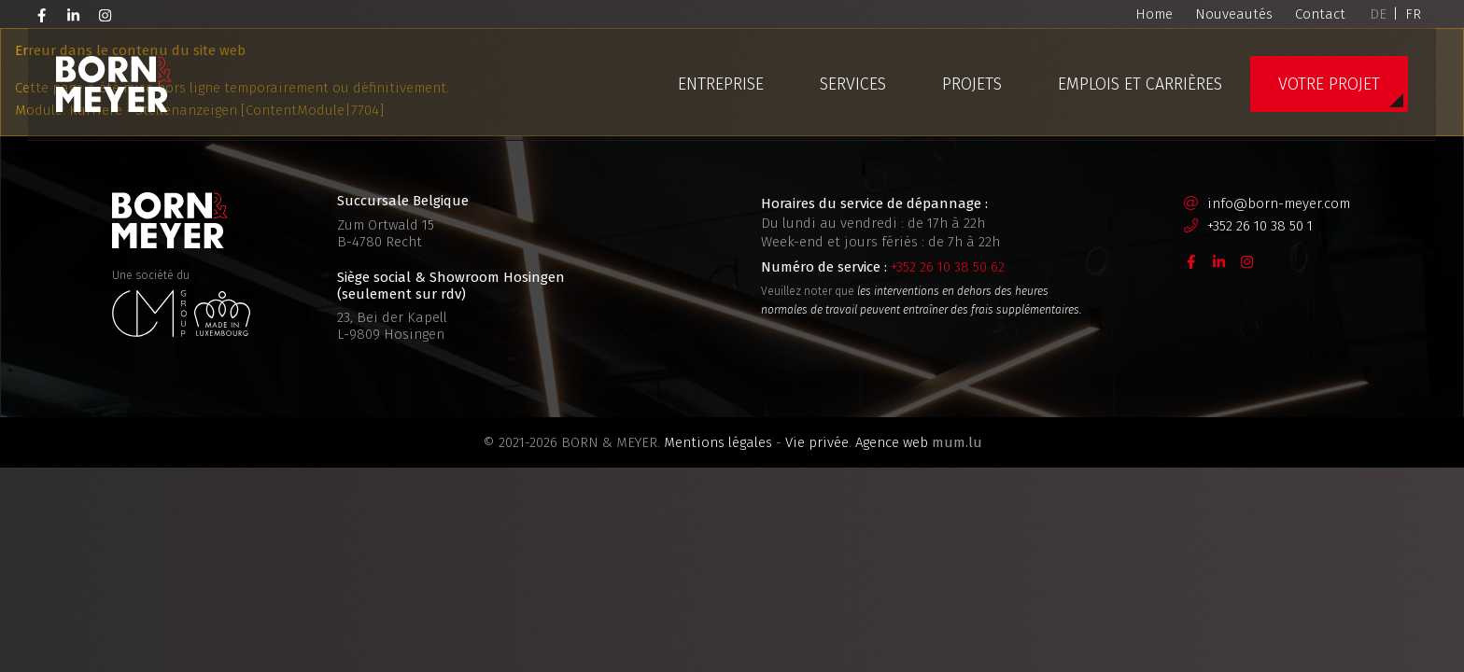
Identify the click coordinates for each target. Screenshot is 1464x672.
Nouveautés (1234, 14)
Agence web (891, 442)
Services (853, 84)
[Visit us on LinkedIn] (74, 14)
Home (1154, 14)
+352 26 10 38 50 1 (1260, 225)
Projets (972, 84)
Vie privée (817, 442)
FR (1413, 14)
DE (1378, 14)
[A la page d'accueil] (114, 84)
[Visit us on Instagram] (106, 14)
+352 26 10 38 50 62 (948, 267)
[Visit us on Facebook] (42, 14)
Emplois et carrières (1140, 84)
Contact (1320, 14)
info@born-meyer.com (1278, 203)
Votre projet (1329, 84)
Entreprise (721, 84)
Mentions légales (718, 442)
